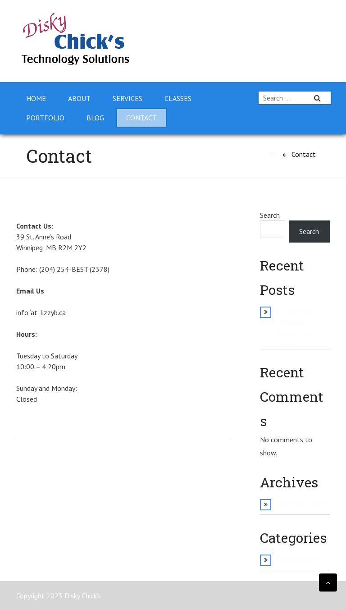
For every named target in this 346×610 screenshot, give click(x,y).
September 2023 (301, 503)
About (79, 98)
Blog (95, 117)
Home (36, 98)
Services (127, 98)
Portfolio (45, 117)
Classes (177, 98)
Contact (141, 117)
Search (270, 215)
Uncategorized (297, 559)
